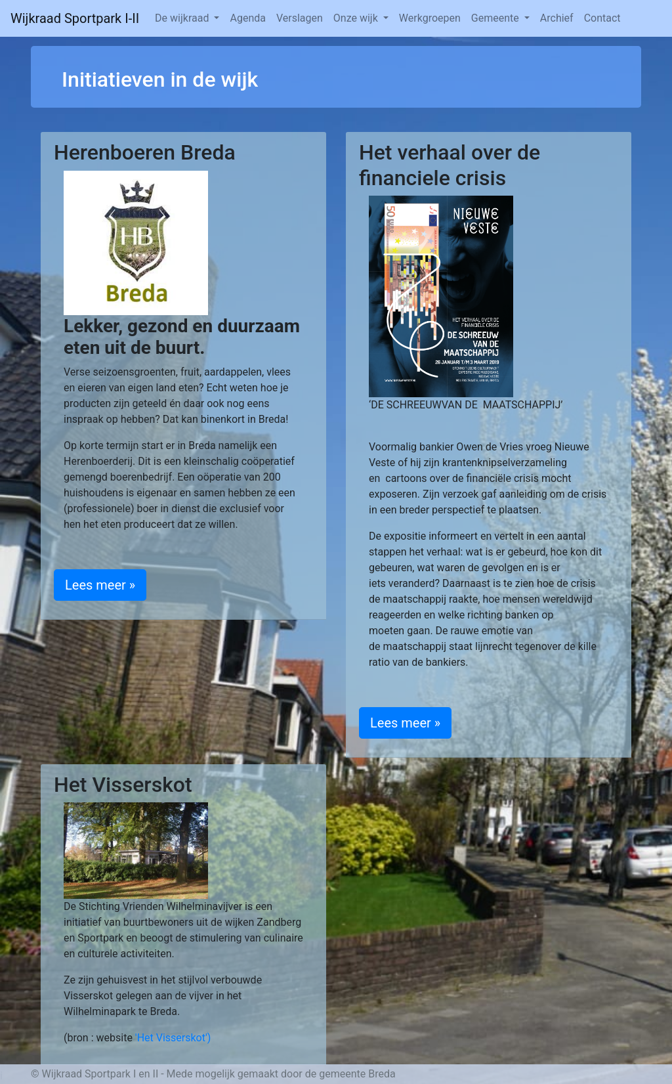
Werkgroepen (430, 18)
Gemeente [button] (496, 18)
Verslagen (299, 18)
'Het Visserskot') (173, 1037)
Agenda (247, 18)
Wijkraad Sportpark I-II (74, 18)
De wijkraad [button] (183, 18)
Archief (557, 18)
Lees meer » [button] (100, 585)
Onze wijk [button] (357, 18)
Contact (602, 18)
